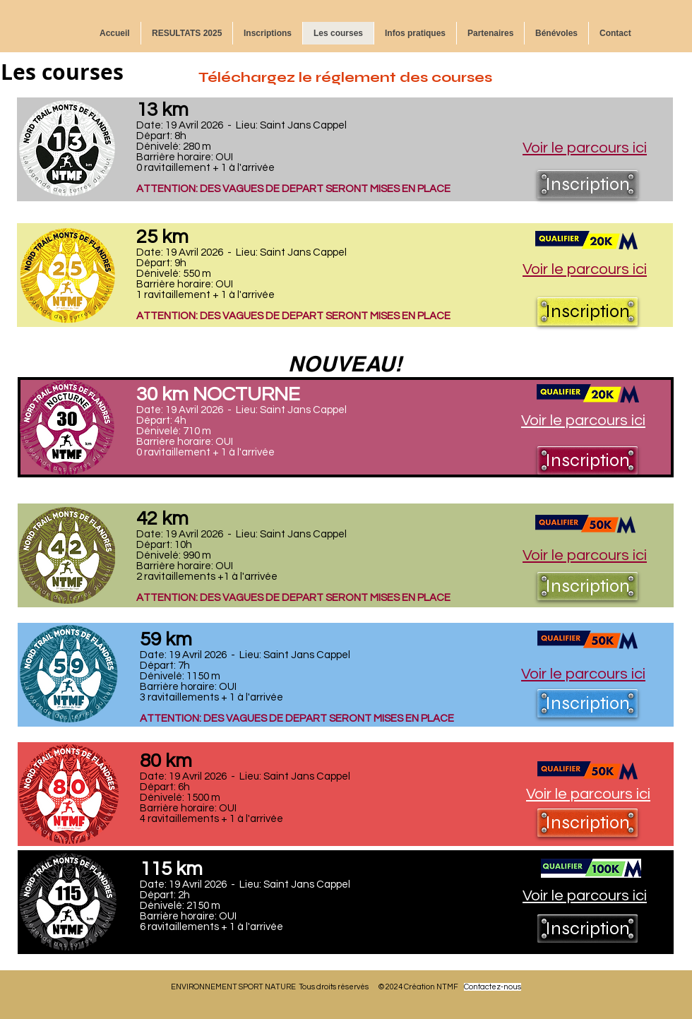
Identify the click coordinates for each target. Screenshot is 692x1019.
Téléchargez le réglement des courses (345, 77)
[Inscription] (587, 184)
